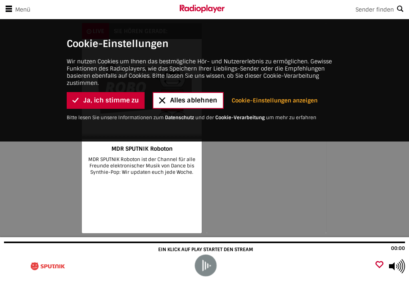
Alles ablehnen (188, 63)
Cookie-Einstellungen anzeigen (275, 63)
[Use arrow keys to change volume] (397, 266)
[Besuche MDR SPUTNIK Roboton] (49, 266)
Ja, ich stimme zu (105, 63)
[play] (205, 265)
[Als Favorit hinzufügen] (379, 265)
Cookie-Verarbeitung (240, 80)
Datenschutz (179, 80)
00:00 (398, 248)
